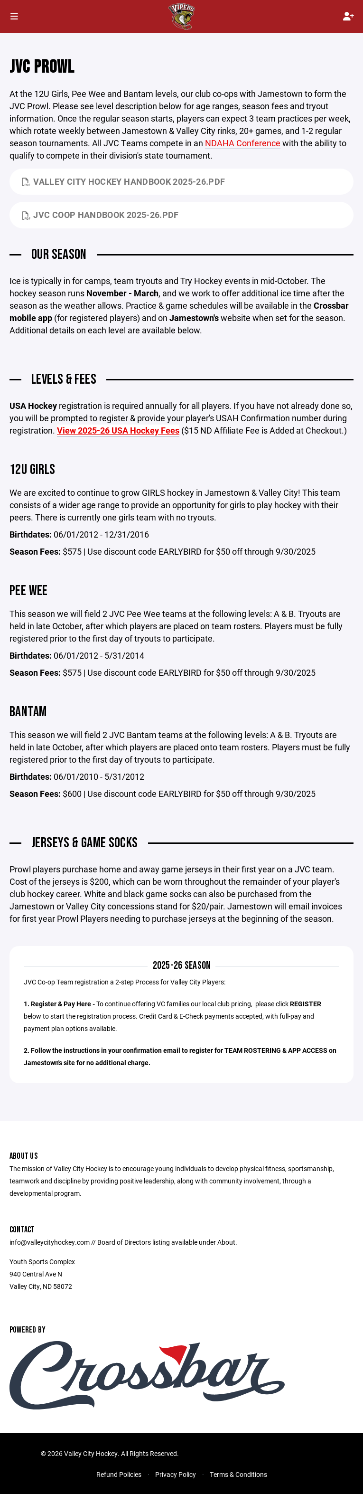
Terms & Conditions (238, 1474)
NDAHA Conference (242, 143)
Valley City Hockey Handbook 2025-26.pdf (123, 181)
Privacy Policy (175, 1474)
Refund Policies (118, 1474)
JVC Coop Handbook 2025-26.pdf (100, 214)
